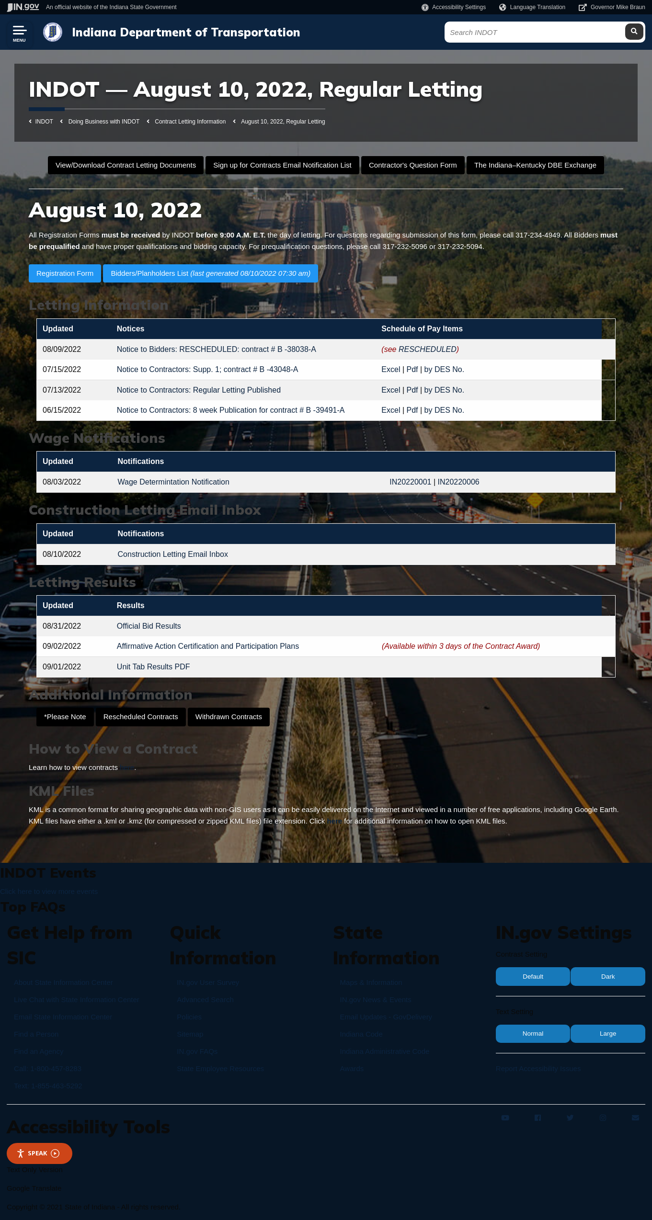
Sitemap (190, 1034)
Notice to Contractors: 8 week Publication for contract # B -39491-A (231, 410)
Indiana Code (361, 1034)
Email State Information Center (63, 1017)
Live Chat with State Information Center (76, 999)
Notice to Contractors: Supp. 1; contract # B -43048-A (207, 369)
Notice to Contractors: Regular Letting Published (199, 390)
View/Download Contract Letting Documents (126, 165)
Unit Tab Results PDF (153, 667)
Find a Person (36, 1034)
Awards (352, 1068)
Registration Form (64, 273)
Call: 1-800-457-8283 (47, 1068)
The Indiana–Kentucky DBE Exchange (535, 165)
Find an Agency (38, 1051)
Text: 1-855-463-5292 (48, 1086)
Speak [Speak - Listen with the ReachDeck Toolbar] (37, 1153)
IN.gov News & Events (376, 999)
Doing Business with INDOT (104, 121)
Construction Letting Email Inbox (173, 554)
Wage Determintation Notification (173, 482)
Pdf (412, 369)
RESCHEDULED (428, 349)
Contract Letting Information (190, 121)
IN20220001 (410, 482)
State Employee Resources (220, 1068)
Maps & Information (371, 982)
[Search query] (565, 32)
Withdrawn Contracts (228, 716)
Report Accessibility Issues (538, 1068)
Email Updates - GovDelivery (386, 1017)
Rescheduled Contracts (140, 716)
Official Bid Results (149, 626)
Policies (189, 1017)
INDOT (44, 121)
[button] (454, 7)
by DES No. (444, 369)
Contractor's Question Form (413, 165)
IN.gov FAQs (197, 1051)
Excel (390, 369)
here (127, 767)
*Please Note (65, 716)
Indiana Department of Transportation (183, 32)
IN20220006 (459, 482)
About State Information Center (63, 982)
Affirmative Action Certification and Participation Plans (208, 646)
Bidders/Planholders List (210, 273)
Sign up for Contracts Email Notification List (282, 165)
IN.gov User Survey (208, 982)
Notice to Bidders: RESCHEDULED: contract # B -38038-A (216, 349)
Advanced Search (205, 999)
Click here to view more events (49, 891)
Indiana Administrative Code (385, 1051)
